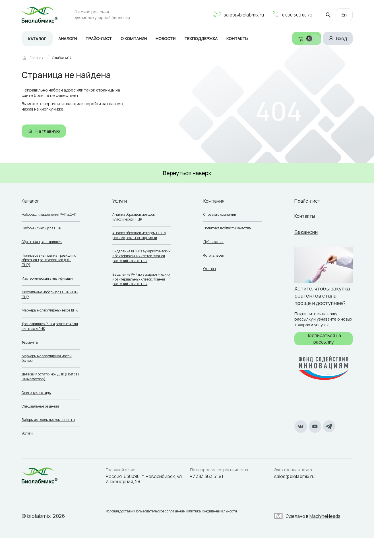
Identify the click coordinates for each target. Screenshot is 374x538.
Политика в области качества (227, 228)
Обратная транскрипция (42, 241)
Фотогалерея (213, 255)
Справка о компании (219, 214)
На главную (48, 131)
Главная (37, 58)
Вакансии (306, 232)
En (344, 15)
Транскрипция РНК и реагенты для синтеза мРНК (50, 326)
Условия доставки (120, 512)
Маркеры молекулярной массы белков (47, 358)
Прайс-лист (99, 38)
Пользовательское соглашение (164, 512)
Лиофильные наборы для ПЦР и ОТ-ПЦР (50, 294)
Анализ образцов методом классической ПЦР (134, 217)
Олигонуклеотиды (36, 392)
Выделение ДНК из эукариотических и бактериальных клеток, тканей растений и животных (141, 256)
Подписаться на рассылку (323, 338)
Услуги (27, 433)
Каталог (37, 38)
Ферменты (30, 342)
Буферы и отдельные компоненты (48, 419)
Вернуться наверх (187, 173)
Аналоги (67, 38)
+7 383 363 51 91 (206, 476)
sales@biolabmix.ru (236, 15)
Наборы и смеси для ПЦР (41, 228)
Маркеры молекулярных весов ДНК (50, 310)
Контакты (306, 215)
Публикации (213, 241)
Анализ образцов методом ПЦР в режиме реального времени (139, 235)
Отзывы (209, 268)
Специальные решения (40, 406)
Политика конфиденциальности (219, 512)
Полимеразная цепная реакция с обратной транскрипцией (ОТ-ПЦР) (49, 260)
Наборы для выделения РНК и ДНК (49, 214)
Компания (215, 200)
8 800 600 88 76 (290, 15)
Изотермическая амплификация (48, 278)
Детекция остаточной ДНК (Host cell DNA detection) (50, 376)
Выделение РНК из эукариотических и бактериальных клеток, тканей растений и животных (141, 279)
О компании (134, 38)
